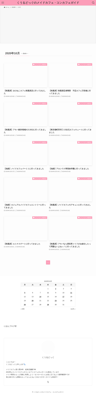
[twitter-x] (48, 382)
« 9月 (23, 309)
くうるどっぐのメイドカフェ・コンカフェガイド (48, 2)
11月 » (73, 309)
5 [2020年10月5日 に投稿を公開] (24, 293)
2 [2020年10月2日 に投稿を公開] (55, 289)
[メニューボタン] (2, 2)
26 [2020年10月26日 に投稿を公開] (25, 305)
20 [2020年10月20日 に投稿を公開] (33, 301)
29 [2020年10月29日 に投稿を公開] (48, 305)
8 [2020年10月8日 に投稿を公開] (48, 293)
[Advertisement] (48, 25)
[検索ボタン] (93, 2)
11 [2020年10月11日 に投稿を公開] (71, 293)
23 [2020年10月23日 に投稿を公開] (56, 301)
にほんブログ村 (10, 326)
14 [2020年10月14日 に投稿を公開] (40, 297)
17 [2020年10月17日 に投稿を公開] (63, 297)
